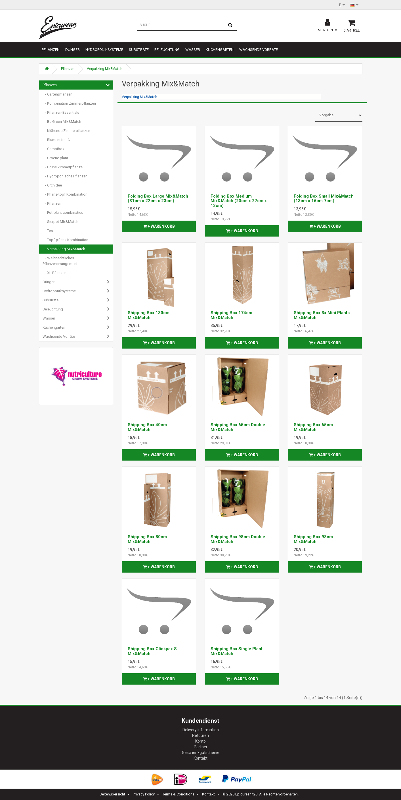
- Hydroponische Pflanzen (65, 176)
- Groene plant (55, 158)
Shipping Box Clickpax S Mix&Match (152, 651)
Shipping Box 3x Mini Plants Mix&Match (322, 315)
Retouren (200, 735)
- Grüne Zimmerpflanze (63, 167)
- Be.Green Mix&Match (62, 121)
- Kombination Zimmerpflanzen (69, 103)
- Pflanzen (52, 203)
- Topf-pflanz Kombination (65, 240)
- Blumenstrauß (56, 140)
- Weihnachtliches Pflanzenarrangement (60, 261)
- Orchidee (52, 185)
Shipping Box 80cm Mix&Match (147, 539)
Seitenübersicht (112, 794)
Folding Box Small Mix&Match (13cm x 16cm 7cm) (324, 199)
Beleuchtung (167, 49)
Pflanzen (51, 49)
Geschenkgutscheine (200, 752)
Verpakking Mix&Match (104, 69)
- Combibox (53, 149)
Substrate (139, 49)
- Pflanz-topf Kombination (65, 194)
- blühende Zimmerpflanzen (66, 131)
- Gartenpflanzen (57, 94)
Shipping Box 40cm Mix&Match (147, 427)
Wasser (192, 49)
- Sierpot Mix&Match (60, 221)
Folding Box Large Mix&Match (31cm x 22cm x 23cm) (158, 199)
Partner (200, 747)
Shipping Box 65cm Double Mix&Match (238, 427)
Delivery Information (200, 730)
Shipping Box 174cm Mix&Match (231, 315)
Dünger (72, 49)
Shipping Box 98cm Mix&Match (313, 539)
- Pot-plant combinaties (63, 212)
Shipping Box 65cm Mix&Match (313, 427)
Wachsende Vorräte (258, 49)
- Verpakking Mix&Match (64, 249)
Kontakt (200, 758)
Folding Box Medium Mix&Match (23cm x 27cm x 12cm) (239, 201)
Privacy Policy (144, 794)
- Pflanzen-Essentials (61, 112)
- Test (48, 231)
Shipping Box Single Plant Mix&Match (237, 651)
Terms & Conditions (178, 794)
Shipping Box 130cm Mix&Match (148, 315)
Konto (200, 741)
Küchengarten (220, 49)
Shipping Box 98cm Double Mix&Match (238, 539)
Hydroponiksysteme (104, 49)
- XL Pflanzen (54, 273)
